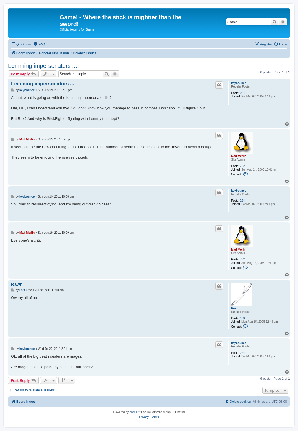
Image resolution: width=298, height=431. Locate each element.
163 (242, 318)
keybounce (238, 83)
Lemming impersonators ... (42, 66)
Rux (234, 308)
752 (242, 166)
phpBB (134, 412)
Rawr (16, 284)
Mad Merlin (238, 156)
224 (242, 93)
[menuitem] (39, 44)
